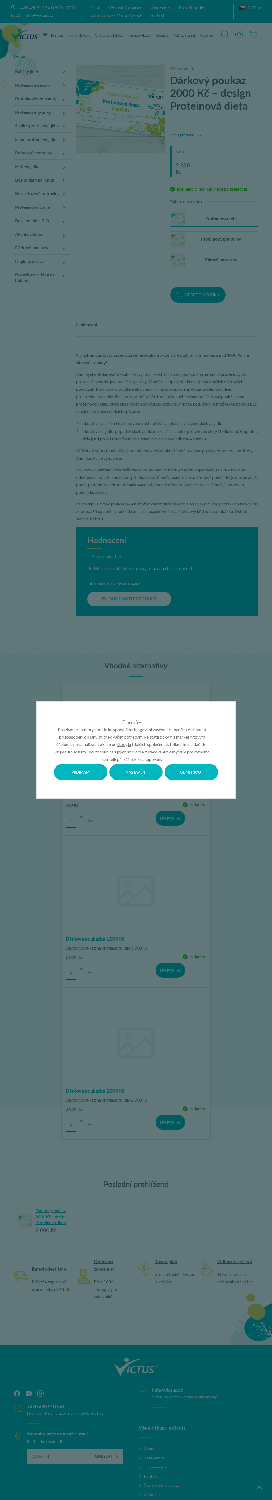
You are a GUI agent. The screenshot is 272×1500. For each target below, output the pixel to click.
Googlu (124, 744)
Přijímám (80, 772)
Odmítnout (191, 772)
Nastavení (136, 772)
